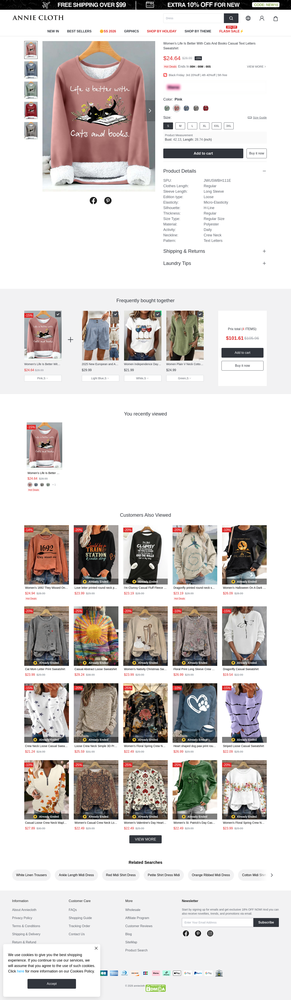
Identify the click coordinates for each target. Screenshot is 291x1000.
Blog (128, 934)
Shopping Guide (80, 918)
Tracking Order (79, 926)
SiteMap (131, 942)
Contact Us (77, 934)
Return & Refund (24, 942)
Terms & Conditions (26, 926)
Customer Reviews (138, 926)
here (20, 971)
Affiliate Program (137, 918)
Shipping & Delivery (26, 934)
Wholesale (132, 910)
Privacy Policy (22, 918)
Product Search (136, 950)
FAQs (73, 910)
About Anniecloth (24, 910)
